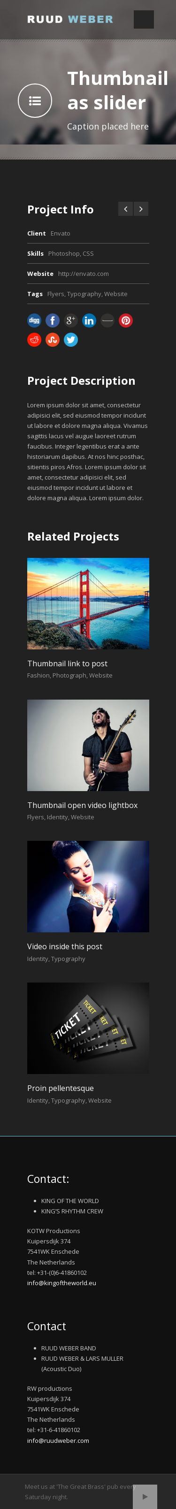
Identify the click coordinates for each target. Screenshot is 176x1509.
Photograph (69, 675)
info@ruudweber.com (58, 1440)
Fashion (38, 675)
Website (116, 294)
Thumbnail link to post (67, 663)
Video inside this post (64, 946)
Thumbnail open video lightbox (82, 805)
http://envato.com (83, 273)
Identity (57, 817)
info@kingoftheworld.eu (61, 1283)
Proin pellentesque (60, 1088)
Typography (84, 294)
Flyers (55, 294)
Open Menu (144, 19)
